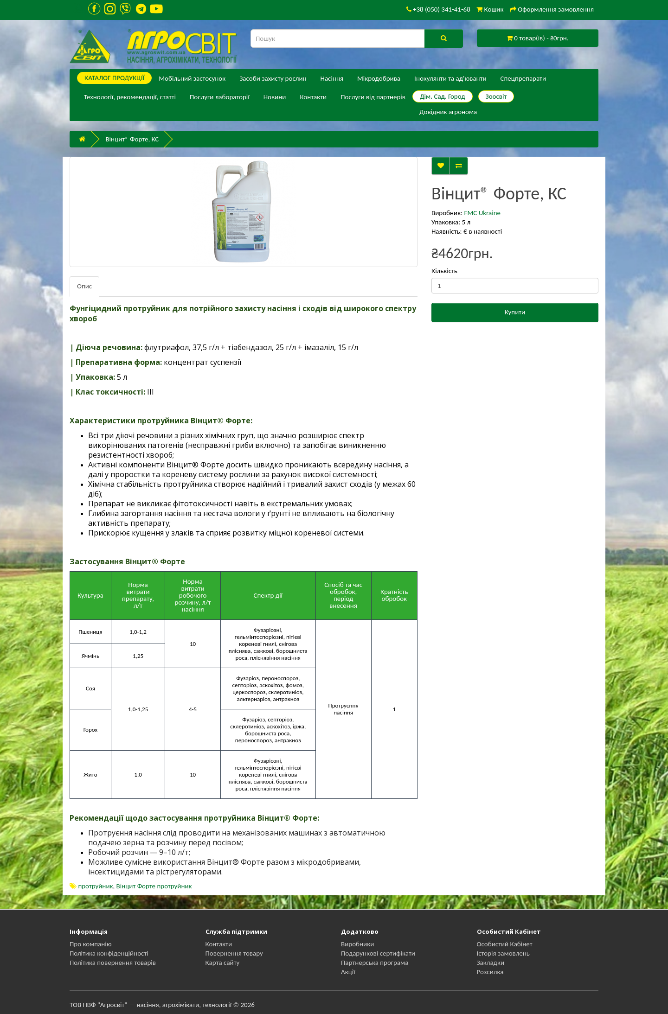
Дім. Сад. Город (442, 96)
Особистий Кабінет (505, 944)
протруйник (95, 886)
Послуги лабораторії (220, 97)
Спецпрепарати (523, 78)
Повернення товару (234, 953)
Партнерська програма (374, 962)
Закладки (491, 962)
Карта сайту (223, 962)
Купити (515, 312)
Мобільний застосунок (192, 78)
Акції (348, 972)
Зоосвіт (496, 96)
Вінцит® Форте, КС (132, 139)
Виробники (357, 944)
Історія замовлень (503, 953)
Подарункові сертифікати (378, 953)
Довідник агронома (448, 112)
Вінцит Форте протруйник (154, 886)
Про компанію (91, 944)
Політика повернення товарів (113, 962)
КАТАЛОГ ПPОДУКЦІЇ (114, 78)
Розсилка (490, 972)
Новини (274, 97)
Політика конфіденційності (109, 953)
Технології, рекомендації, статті (130, 97)
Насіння (332, 78)
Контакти (313, 97)
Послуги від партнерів (372, 97)
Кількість (444, 271)
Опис (84, 286)
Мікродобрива (378, 78)
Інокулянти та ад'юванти (450, 78)
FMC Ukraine (482, 213)
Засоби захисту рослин (272, 78)
